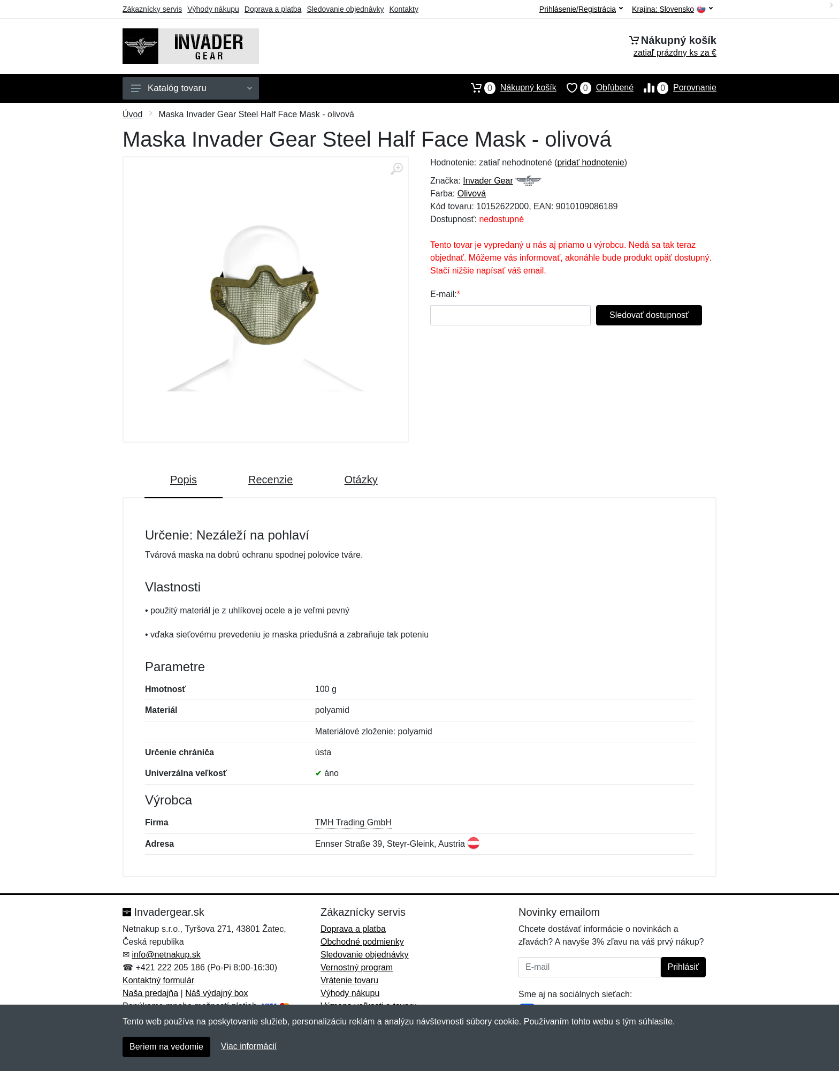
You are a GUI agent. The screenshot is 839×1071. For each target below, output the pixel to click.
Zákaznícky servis (152, 9)
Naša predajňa (150, 993)
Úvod (132, 114)
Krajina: (672, 9)
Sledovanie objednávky (345, 9)
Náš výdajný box (216, 993)
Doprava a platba (273, 9)
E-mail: (443, 294)
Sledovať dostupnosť (649, 315)
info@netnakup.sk (166, 954)
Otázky (360, 479)
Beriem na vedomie (166, 1046)
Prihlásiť (683, 966)
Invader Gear (488, 180)
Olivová (471, 193)
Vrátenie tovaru (349, 980)
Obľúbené (595, 88)
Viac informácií (249, 1046)
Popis (183, 479)
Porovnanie (675, 88)
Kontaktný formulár (158, 980)
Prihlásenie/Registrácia (581, 9)
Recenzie (270, 479)
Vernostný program (357, 967)
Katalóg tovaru (191, 88)
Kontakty (403, 9)
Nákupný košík (508, 88)
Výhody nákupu (213, 9)
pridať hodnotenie (590, 162)
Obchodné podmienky (362, 941)
